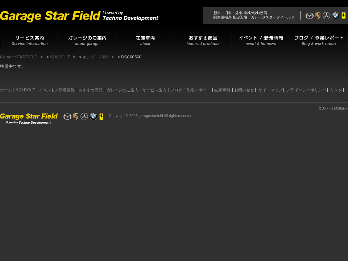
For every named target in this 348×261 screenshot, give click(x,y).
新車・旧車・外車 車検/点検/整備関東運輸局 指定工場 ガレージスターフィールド (254, 15)
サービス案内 (154, 90)
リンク (336, 90)
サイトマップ (270, 90)
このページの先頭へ (333, 108)
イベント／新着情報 (57, 90)
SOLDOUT (25, 90)
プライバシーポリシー (306, 90)
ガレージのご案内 (122, 90)
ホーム (6, 90)
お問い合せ (244, 90)
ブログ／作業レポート (190, 90)
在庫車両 (222, 90)
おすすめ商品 (91, 90)
